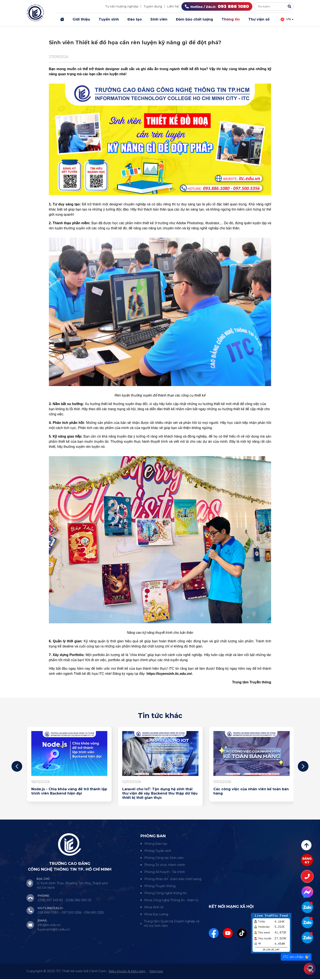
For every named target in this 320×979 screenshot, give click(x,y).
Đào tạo (134, 19)
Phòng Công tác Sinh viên (163, 858)
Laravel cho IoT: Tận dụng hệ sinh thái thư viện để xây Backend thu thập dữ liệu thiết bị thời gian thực (250, 793)
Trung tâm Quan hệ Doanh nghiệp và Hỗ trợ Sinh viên (171, 923)
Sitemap (156, 971)
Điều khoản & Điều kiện (127, 971)
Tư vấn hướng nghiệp (121, 6)
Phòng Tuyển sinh (157, 851)
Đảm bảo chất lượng (194, 19)
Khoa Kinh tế (153, 907)
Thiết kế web (72, 971)
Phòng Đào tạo (155, 844)
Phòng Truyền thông (159, 886)
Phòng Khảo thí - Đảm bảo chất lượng (172, 879)
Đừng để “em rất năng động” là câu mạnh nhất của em (63, 791)
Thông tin (231, 19)
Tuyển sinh (109, 19)
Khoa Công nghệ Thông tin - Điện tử (171, 900)
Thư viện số (258, 19)
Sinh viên (158, 19)
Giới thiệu (81, 19)
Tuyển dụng (152, 6)
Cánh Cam (97, 971)
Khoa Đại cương (156, 914)
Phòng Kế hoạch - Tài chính (164, 872)
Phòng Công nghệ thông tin (165, 893)
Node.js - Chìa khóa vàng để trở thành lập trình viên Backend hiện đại (160, 791)
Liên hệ (173, 6)
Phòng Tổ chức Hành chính (164, 865)
